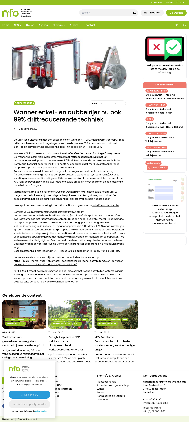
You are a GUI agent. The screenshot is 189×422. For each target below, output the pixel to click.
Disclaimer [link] (7, 419)
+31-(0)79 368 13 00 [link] (154, 411)
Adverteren (157, 2)
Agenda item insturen (157, 168)
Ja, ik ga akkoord (29, 394)
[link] (152, 13)
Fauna (100, 392)
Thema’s (58, 25)
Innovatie (102, 399)
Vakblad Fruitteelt (61, 389)
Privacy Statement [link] (27, 419)
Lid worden (176, 12)
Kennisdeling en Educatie (111, 396)
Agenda (43, 25)
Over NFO (56, 385)
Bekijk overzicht (153, 163)
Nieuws (30, 25)
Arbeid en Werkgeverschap (113, 385)
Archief (169, 2)
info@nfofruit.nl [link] (152, 407)
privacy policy (41, 411)
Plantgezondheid (24, 103)
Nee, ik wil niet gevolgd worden (30, 404)
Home (5, 25)
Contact (180, 2)
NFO (16, 25)
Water (100, 389)
